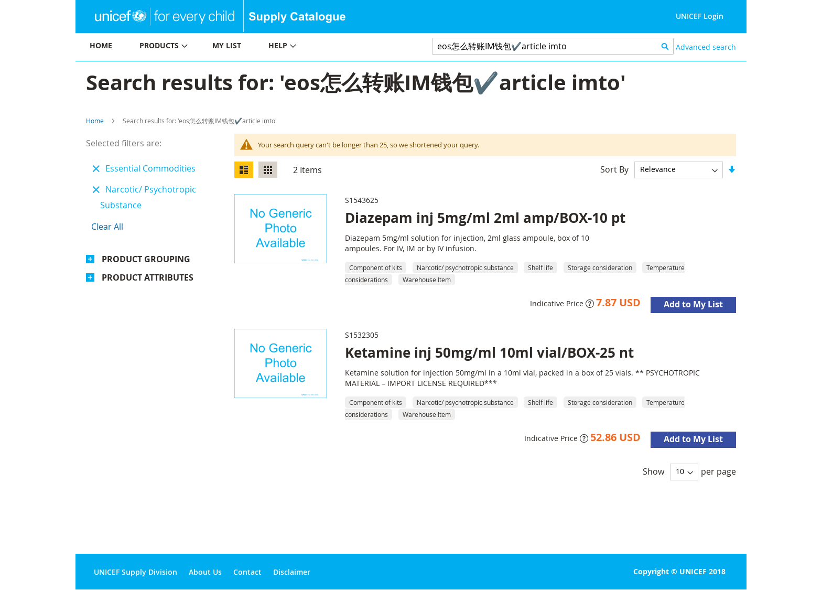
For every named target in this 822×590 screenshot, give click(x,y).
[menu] (243, 47)
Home (95, 120)
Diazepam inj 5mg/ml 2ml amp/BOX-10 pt (485, 217)
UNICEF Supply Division (135, 572)
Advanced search (706, 47)
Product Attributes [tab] (147, 277)
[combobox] (553, 46)
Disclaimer (291, 572)
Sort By (614, 169)
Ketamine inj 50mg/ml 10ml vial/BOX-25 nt (489, 352)
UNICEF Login (699, 16)
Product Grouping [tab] (146, 259)
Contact (247, 572)
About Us (205, 572)
